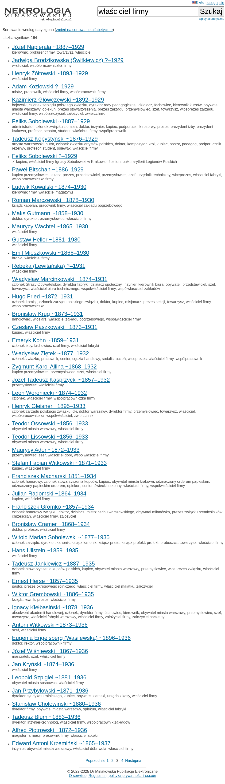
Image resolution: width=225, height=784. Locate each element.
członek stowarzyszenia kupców (70, 481)
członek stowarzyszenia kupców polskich (46, 569)
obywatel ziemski (91, 696)
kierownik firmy (24, 192)
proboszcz (169, 543)
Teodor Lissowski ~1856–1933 (50, 436)
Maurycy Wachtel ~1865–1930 (50, 226)
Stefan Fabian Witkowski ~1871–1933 (59, 463)
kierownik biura (151, 284)
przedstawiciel (88, 175)
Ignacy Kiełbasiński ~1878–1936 (52, 607)
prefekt (153, 543)
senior (65, 359)
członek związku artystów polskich (84, 144)
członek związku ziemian (56, 127)
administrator (23, 127)
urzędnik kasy (118, 696)
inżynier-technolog (42, 722)
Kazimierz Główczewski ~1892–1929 (58, 99)
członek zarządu (25, 543)
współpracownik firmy (88, 92)
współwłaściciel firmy (98, 289)
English (199, 2)
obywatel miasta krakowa (133, 481)
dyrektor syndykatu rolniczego (37, 696)
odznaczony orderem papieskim (182, 481)
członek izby (22, 346)
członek (18, 398)
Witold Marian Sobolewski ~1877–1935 (61, 537)
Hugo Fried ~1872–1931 (42, 296)
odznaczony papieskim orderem (38, 486)
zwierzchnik (95, 113)
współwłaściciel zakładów (139, 289)
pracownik (32, 92)
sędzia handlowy (86, 359)
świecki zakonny (107, 486)
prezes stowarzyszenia (77, 109)
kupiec (111, 127)
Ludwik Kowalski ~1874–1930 (49, 187)
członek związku (25, 359)
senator (50, 131)
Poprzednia (95, 761)
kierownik (20, 52)
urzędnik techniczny (153, 175)
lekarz (56, 175)
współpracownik (112, 131)
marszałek (20, 656)
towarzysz (65, 52)
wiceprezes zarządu (196, 109)
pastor (175, 144)
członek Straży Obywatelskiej (36, 284)
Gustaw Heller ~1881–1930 (46, 239)
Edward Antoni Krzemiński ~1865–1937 (61, 743)
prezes (163, 127)
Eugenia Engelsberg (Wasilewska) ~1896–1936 (71, 638)
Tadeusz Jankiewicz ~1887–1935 (53, 563)
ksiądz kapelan (24, 205)
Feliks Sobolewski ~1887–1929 (51, 121)
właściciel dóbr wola (89, 749)
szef (155, 109)
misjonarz (133, 302)
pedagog (189, 144)
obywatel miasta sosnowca (34, 683)
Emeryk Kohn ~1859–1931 (45, 340)
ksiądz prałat (109, 543)
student (64, 131)
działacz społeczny (105, 284)
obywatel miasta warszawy (34, 429)
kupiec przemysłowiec (30, 175)
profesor (35, 131)
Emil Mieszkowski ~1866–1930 (50, 252)
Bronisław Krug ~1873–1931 (47, 314)
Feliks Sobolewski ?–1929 (44, 156)
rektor (29, 643)
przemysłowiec (137, 109)
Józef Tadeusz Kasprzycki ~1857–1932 (61, 379)
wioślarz (40, 319)
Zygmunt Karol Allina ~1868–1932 (54, 366)
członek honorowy (27, 481)
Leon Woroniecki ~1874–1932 (49, 393)
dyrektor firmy (120, 411)
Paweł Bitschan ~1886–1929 (48, 169)
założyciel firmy (117, 617)
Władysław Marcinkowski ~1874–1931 (59, 279)
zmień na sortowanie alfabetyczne (84, 30)
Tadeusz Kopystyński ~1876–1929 (55, 138)
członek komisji (24, 302)
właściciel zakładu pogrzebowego (95, 205)
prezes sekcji (154, 302)
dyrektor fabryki (75, 284)
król (152, 144)
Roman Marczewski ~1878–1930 (53, 200)
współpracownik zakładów (108, 722)
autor (50, 144)
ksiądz (17, 600)
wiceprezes (181, 175)
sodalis (108, 359)
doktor (84, 127)
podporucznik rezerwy (137, 127)
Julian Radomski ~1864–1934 (49, 493)
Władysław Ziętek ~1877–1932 (50, 353)
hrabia (17, 258)
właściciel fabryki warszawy (53, 617)
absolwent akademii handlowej (37, 613)
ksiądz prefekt (133, 543)
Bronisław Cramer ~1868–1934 (51, 524)
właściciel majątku (119, 586)
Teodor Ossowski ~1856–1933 (50, 423)
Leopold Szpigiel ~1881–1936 (49, 677)
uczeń (121, 359)
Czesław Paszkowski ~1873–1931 (54, 327)
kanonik (63, 543)
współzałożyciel (52, 113)
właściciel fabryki (207, 175)
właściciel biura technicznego (55, 289)
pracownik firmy (52, 205)
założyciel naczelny (148, 617)
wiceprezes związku (184, 569)
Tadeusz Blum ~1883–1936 (46, 717)
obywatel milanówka (153, 512)
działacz (145, 105)
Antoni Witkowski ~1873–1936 (50, 625)
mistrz (17, 92)
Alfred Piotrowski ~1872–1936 (49, 730)
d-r (75, 411)
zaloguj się (215, 3)
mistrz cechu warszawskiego (110, 512)
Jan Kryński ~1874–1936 (43, 664)
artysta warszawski (27, 144)
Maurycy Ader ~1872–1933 (46, 450)
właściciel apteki (84, 735)
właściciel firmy (24, 79)
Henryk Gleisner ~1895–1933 (48, 406)
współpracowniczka (28, 306)
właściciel (83, 52)
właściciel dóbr (60, 455)
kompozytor (137, 144)
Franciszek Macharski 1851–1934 (54, 476)
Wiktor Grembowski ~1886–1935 (53, 594)
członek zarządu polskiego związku (58, 105)
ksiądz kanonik (84, 543)
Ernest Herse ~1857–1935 (45, 581)
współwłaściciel (59, 416)
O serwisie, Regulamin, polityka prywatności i (112, 776)
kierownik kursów (187, 105)
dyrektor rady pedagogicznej (112, 105)
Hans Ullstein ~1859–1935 (45, 550)
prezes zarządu (110, 109)
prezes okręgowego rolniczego (49, 586)
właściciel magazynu (56, 192)
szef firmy (61, 346)
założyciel (75, 113)
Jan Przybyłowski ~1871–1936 (50, 690)
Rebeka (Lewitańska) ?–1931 (48, 266)
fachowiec (162, 105)
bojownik (19, 105)
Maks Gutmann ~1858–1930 (47, 213)
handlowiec (21, 319)
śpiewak (64, 148)
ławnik (30, 600)
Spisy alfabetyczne (211, 18)
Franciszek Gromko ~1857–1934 (53, 506)
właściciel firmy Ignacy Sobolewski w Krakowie (68, 162)
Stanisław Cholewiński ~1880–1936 (56, 704)
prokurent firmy (42, 52)
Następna (133, 761)
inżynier (97, 127)
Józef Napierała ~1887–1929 (48, 47)
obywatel (173, 284)
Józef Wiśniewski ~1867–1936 (50, 651)
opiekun (49, 109)
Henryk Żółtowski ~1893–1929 (50, 73)
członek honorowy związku (34, 512)
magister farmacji (26, 735)
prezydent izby (183, 127)
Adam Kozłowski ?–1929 (43, 86)
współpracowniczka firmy (50, 65)
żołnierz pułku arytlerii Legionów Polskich (143, 162)
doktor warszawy (93, 411)
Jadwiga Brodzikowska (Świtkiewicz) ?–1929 (68, 60)
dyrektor (31, 219)
